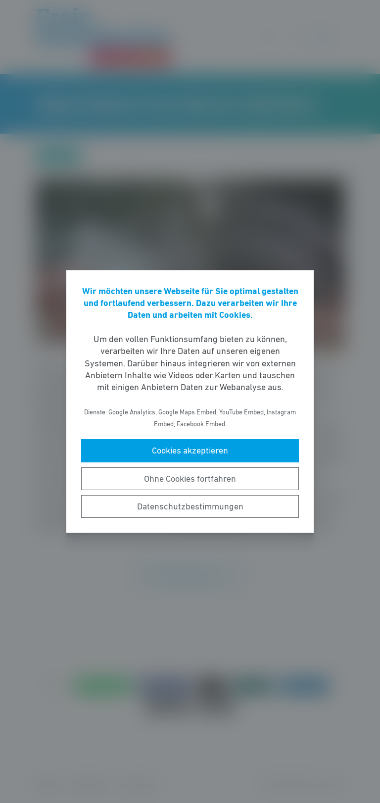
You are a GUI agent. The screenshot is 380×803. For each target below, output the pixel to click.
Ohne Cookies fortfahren (190, 478)
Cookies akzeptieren (190, 450)
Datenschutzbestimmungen (190, 506)
